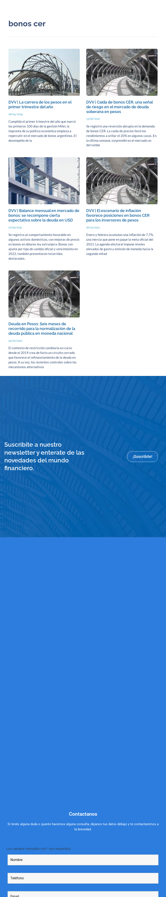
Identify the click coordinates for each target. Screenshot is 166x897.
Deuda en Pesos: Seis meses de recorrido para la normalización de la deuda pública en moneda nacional (41, 329)
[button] (160, 7)
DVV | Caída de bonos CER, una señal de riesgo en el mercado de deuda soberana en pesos (119, 107)
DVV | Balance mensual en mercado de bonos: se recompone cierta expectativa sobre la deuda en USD (43, 215)
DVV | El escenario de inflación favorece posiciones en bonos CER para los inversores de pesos (118, 215)
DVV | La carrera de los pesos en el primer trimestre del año (39, 104)
